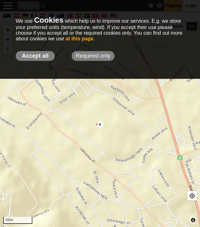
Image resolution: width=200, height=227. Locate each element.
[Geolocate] (192, 196)
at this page (79, 38)
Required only (92, 56)
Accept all (35, 56)
